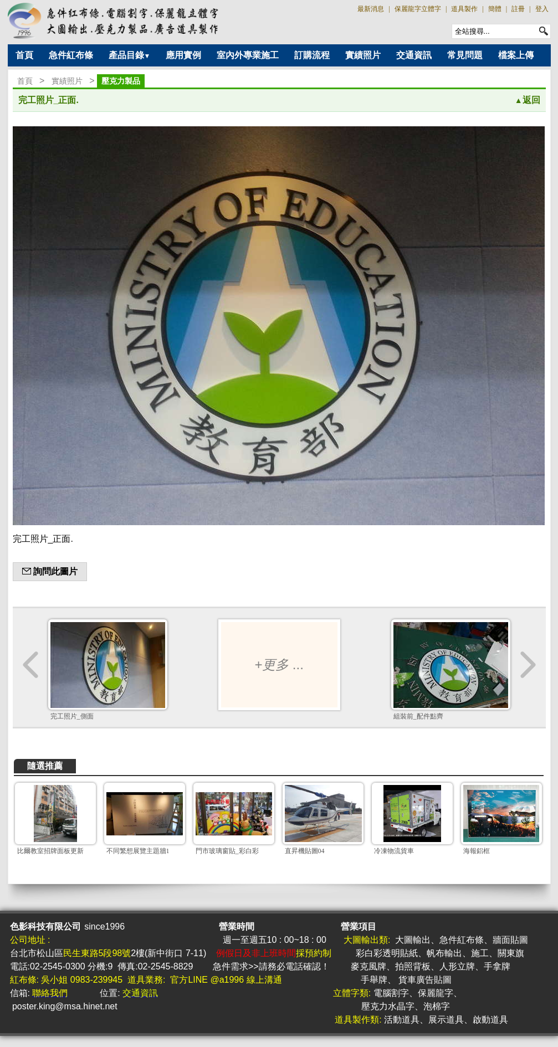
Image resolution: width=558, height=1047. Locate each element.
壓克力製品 (120, 80)
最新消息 (370, 9)
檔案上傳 (516, 55)
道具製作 (464, 9)
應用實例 (183, 55)
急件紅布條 (71, 55)
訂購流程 (312, 55)
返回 (527, 100)
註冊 (518, 9)
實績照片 (363, 55)
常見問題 (465, 55)
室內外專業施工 (248, 55)
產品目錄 (130, 55)
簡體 (494, 9)
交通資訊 (414, 55)
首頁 (24, 55)
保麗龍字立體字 (418, 9)
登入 (542, 9)
